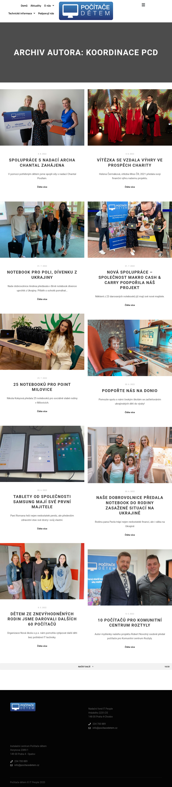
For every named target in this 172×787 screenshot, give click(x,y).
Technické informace (21, 13)
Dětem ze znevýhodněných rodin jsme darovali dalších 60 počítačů (42, 619)
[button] (49, 5)
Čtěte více (42, 187)
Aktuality (36, 6)
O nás (49, 6)
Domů (24, 6)
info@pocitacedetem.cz (102, 728)
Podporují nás (46, 13)
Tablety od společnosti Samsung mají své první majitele (42, 501)
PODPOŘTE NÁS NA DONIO (130, 390)
